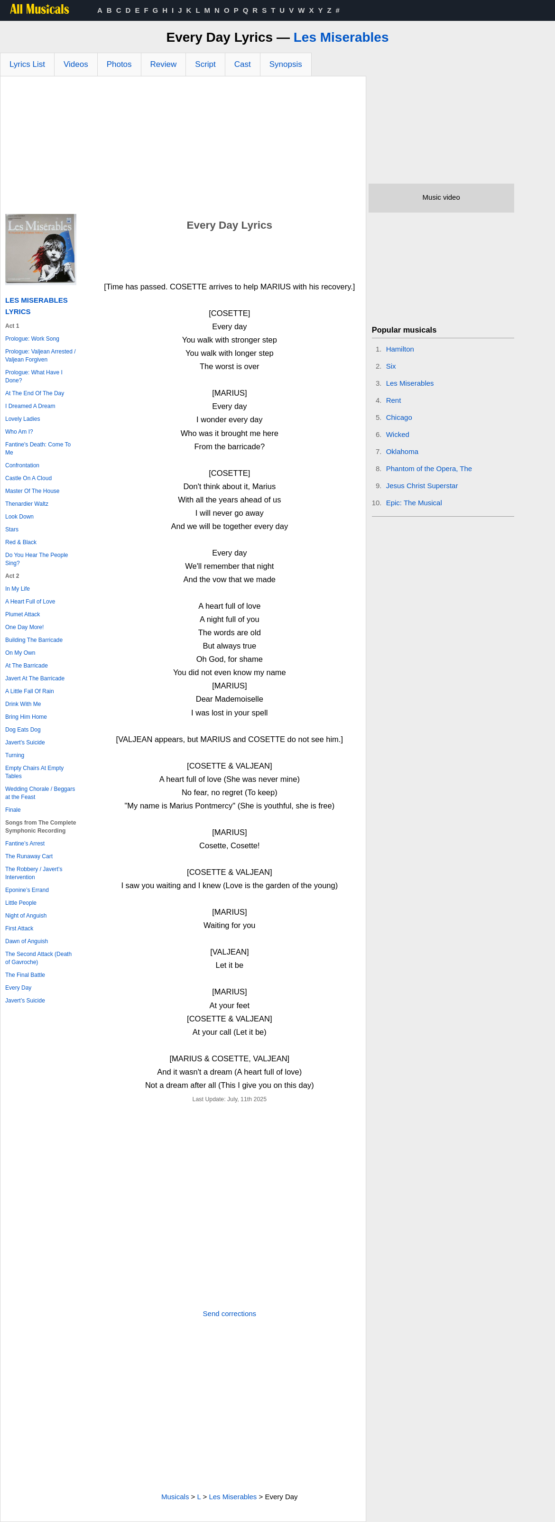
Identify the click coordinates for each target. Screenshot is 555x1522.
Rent (393, 400)
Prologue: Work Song (32, 338)
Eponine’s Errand (27, 890)
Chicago (399, 417)
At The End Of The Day (34, 393)
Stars (11, 529)
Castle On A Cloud (28, 478)
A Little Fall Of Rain (29, 691)
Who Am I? (19, 431)
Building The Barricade (34, 640)
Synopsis (285, 64)
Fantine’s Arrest (25, 843)
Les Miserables (341, 37)
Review (163, 64)
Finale (13, 810)
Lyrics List (27, 64)
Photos (119, 64)
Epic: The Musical (414, 503)
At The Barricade (26, 665)
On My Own (20, 653)
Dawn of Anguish (26, 941)
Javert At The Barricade (35, 678)
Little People (21, 903)
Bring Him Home (26, 717)
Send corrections (230, 1313)
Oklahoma (402, 451)
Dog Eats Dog (23, 729)
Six (391, 366)
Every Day (18, 987)
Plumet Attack (22, 614)
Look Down (19, 516)
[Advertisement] (183, 147)
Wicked (397, 434)
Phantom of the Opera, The (429, 468)
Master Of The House (32, 491)
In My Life (17, 588)
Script (205, 64)
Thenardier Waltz (26, 504)
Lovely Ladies (22, 419)
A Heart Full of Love (30, 601)
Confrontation (22, 465)
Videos (76, 64)
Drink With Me (23, 704)
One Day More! (24, 627)
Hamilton (400, 349)
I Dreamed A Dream (30, 406)
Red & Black (21, 542)
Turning (14, 755)
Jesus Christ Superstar (422, 486)
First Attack (19, 928)
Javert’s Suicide (25, 1000)
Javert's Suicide (25, 742)
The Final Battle (25, 975)
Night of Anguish (25, 915)
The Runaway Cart (29, 856)
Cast (242, 64)
